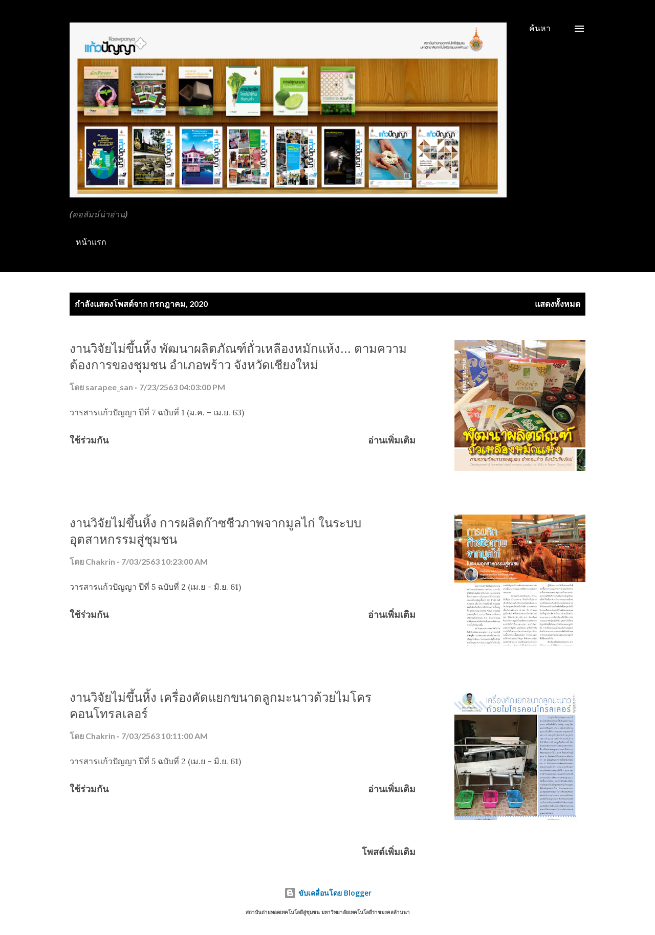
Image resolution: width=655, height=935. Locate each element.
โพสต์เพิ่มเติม (389, 851)
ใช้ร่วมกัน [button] (89, 440)
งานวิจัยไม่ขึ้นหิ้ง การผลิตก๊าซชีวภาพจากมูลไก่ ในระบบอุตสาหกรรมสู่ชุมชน (215, 530)
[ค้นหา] (540, 28)
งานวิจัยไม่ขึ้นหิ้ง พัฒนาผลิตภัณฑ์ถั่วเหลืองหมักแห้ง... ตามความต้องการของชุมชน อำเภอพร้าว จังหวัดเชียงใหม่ (238, 356)
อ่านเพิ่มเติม (392, 440)
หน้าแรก (91, 242)
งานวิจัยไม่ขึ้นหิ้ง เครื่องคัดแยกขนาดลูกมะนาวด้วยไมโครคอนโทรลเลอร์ (221, 705)
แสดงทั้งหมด (557, 303)
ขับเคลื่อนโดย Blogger (328, 893)
